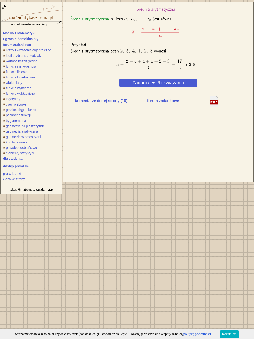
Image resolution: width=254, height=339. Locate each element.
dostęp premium (16, 166)
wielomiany (12, 83)
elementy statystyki (18, 153)
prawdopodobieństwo (20, 148)
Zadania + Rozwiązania (158, 82)
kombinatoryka (15, 142)
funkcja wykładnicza (19, 93)
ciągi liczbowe (14, 104)
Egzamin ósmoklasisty (20, 39)
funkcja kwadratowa (19, 77)
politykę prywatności (197, 334)
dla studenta (12, 158)
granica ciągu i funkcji (20, 110)
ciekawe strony (14, 179)
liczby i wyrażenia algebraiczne (27, 50)
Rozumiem (229, 334)
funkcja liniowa (15, 72)
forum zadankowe (17, 45)
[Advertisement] (109, 143)
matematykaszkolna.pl (31, 17)
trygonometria (14, 121)
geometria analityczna (20, 131)
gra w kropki (12, 174)
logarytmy (11, 99)
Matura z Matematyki (19, 33)
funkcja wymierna (17, 88)
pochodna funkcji (17, 115)
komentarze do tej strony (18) (101, 101)
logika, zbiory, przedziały (22, 55)
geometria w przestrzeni (22, 137)
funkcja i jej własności (20, 66)
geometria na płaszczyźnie (24, 126)
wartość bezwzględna (20, 61)
